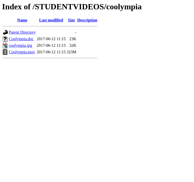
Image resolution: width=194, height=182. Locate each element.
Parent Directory (22, 32)
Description (87, 20)
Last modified (51, 20)
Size (71, 20)
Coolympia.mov (22, 52)
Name (22, 20)
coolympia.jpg (20, 45)
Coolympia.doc (21, 39)
